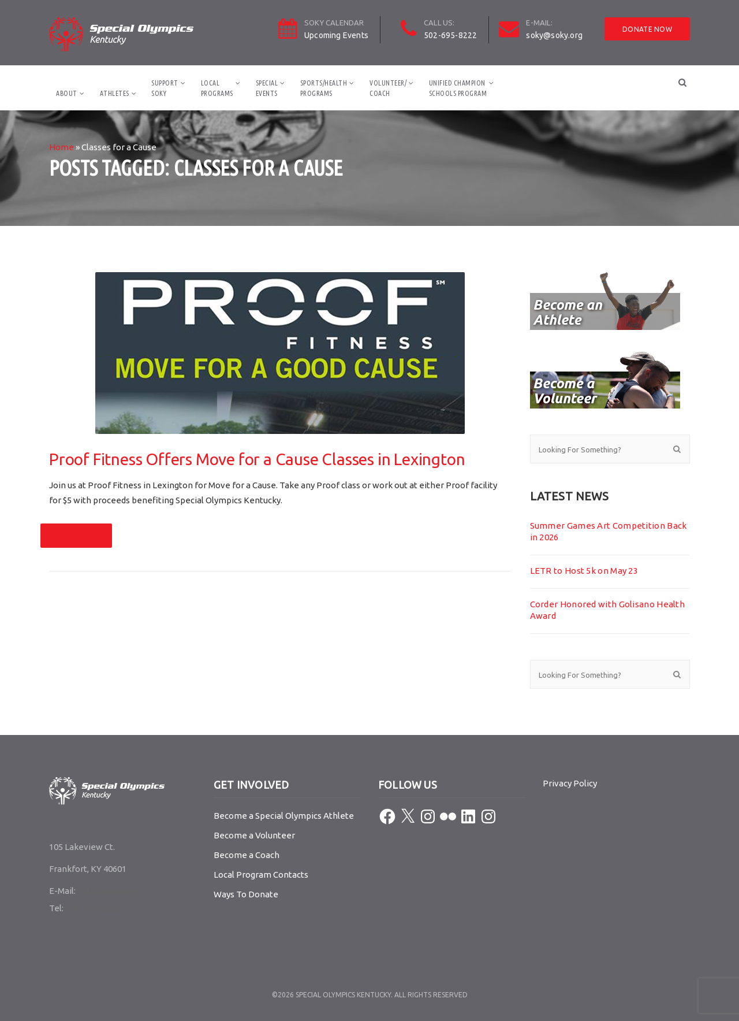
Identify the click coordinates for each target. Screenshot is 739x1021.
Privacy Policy (570, 783)
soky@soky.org (554, 35)
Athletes (114, 93)
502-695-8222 (450, 35)
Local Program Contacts (261, 874)
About (66, 93)
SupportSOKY (164, 88)
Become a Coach (246, 855)
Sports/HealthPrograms (324, 88)
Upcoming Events (336, 35)
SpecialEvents (267, 88)
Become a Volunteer (254, 835)
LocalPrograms (217, 88)
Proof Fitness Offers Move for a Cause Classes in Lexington (257, 459)
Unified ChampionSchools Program (458, 88)
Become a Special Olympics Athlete (284, 815)
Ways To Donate (246, 894)
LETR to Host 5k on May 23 (584, 571)
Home (61, 147)
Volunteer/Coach (388, 88)
